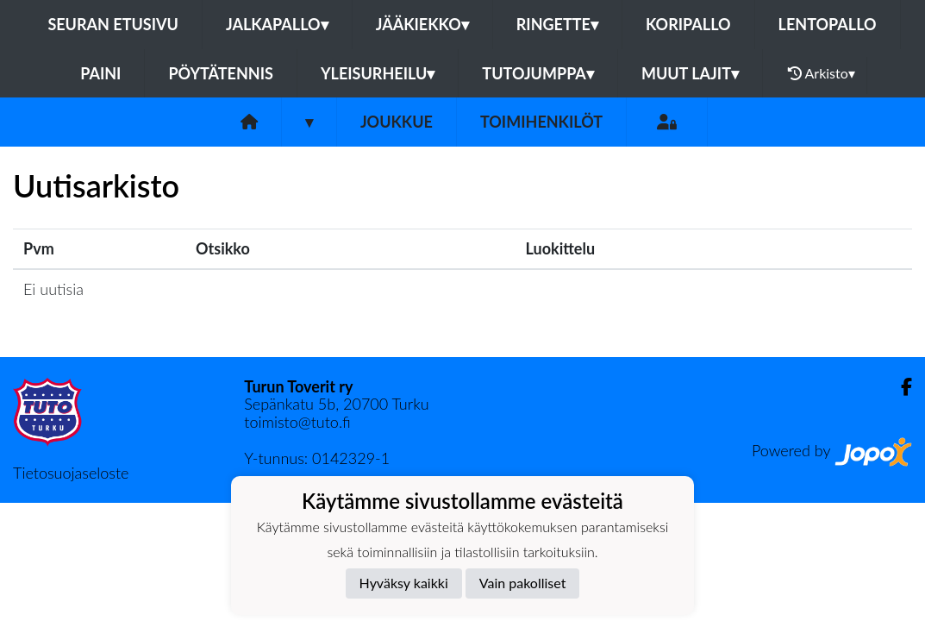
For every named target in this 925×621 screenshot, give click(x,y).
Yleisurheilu (377, 73)
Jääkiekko (422, 24)
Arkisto (821, 73)
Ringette (557, 24)
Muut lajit (690, 73)
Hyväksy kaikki (403, 582)
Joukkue (396, 121)
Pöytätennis (220, 73)
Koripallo (688, 24)
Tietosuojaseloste (70, 472)
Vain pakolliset (522, 582)
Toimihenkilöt (541, 121)
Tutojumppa (538, 73)
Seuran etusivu (112, 24)
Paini (100, 73)
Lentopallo (827, 24)
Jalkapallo (277, 24)
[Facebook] (899, 387)
